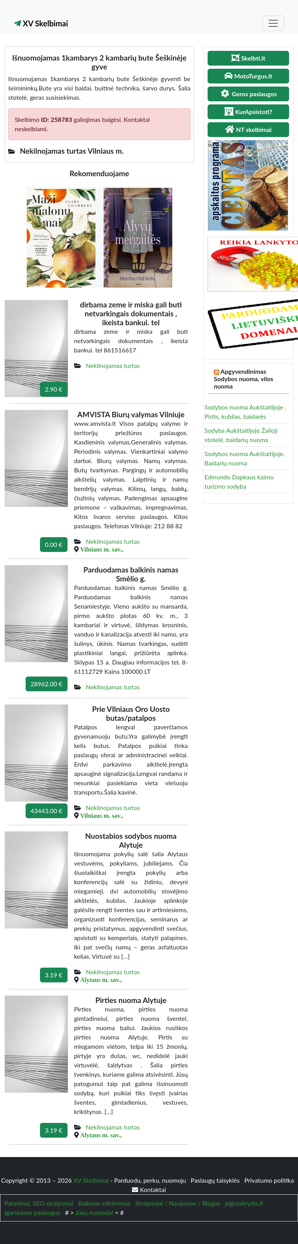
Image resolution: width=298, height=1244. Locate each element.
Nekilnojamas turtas (113, 365)
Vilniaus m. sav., (101, 549)
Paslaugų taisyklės (216, 1180)
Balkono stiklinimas (104, 1203)
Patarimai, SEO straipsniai (38, 1203)
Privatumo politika (269, 1180)
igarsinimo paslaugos (32, 1212)
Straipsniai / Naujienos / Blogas (177, 1203)
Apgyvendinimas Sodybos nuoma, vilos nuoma (243, 379)
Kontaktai (149, 1189)
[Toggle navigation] (273, 23)
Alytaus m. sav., (101, 980)
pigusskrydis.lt (244, 1203)
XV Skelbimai (41, 23)
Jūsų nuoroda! (94, 1212)
